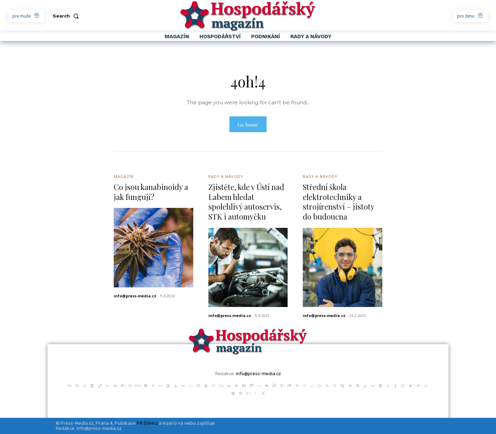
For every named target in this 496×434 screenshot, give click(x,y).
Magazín (124, 176)
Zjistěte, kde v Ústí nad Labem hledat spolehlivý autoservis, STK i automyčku (246, 202)
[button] (67, 16)
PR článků (147, 423)
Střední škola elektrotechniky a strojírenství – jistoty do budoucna (338, 202)
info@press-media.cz (135, 295)
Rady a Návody (225, 176)
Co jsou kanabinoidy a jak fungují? (151, 192)
